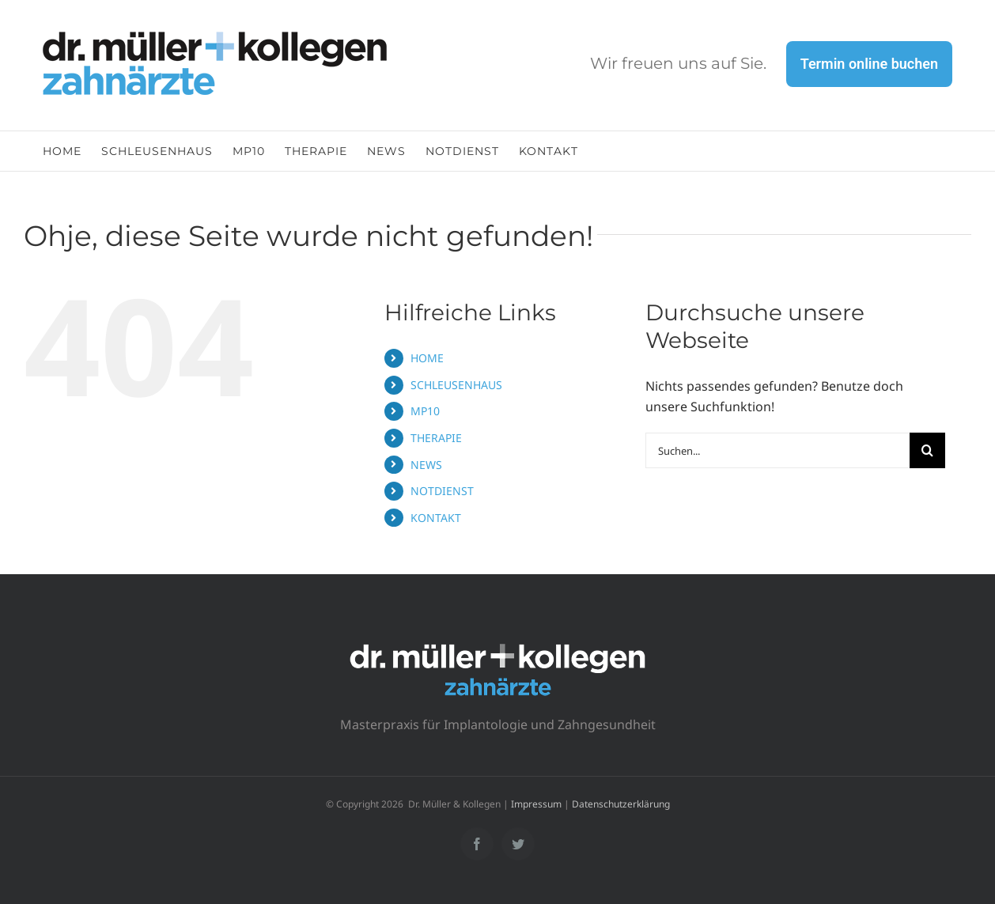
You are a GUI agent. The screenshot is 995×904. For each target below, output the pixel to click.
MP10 (425, 410)
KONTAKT (435, 517)
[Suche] (927, 450)
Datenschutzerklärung (621, 804)
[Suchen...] (777, 450)
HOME (427, 357)
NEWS (426, 464)
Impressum (536, 804)
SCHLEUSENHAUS (456, 384)
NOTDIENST (442, 490)
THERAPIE (436, 437)
